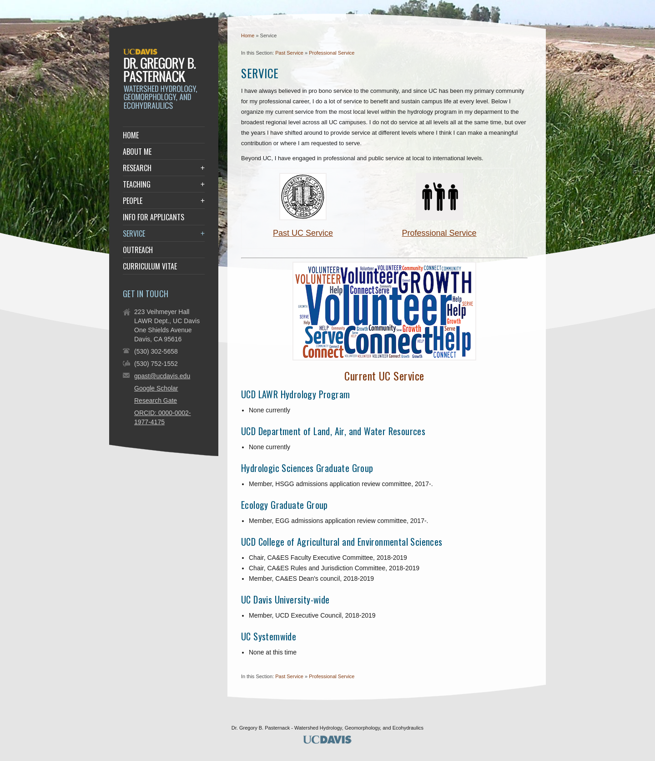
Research (137, 168)
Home (247, 35)
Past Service (289, 53)
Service (134, 233)
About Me (137, 151)
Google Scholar (156, 388)
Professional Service (331, 53)
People (132, 200)
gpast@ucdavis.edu (162, 376)
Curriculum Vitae (150, 266)
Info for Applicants (153, 217)
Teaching (137, 184)
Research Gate (155, 400)
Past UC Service (303, 233)
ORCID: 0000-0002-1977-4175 (162, 417)
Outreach (138, 250)
